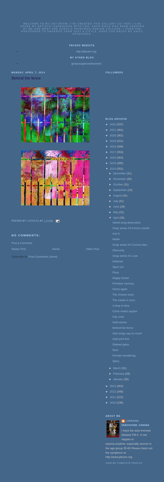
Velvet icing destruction (126, 222)
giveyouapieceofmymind (86, 63)
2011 (113, 397)
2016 (113, 157)
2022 (113, 124)
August (118, 195)
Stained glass (120, 344)
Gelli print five (120, 339)
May (116, 212)
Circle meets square (124, 311)
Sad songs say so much (127, 333)
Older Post (92, 249)
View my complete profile (123, 463)
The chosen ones (123, 294)
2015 (113, 163)
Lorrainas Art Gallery (82, 17)
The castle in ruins (123, 300)
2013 (113, 386)
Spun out (117, 266)
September (120, 190)
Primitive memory (123, 283)
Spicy (115, 361)
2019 (113, 141)
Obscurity (118, 250)
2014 (113, 168)
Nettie (116, 239)
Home (56, 249)
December (120, 173)
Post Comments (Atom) (43, 256)
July (116, 201)
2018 (113, 146)
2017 (113, 152)
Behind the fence (122, 327)
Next (115, 350)
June (116, 206)
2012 (113, 391)
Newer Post (19, 249)
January (118, 379)
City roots (118, 316)
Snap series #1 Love (125, 255)
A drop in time (120, 305)
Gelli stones (119, 322)
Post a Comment (22, 243)
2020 (113, 135)
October (118, 184)
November (120, 178)
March (117, 368)
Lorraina (132, 421)
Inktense (117, 261)
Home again (119, 289)
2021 (113, 129)
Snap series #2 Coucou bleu (129, 244)
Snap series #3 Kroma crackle (130, 228)
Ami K (116, 233)
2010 (113, 402)
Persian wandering (123, 355)
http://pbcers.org (86, 51)
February (119, 373)
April (116, 217)
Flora (115, 272)
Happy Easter (120, 278)
